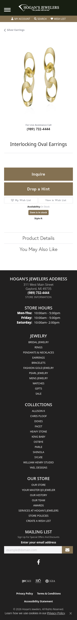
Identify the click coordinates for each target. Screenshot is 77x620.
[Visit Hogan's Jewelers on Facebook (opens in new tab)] (38, 562)
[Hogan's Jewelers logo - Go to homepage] (38, 8)
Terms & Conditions (49, 593)
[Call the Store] (38, 293)
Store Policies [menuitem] (39, 515)
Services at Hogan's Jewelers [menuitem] (39, 510)
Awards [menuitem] (38, 505)
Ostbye (38, 442)
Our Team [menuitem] (38, 500)
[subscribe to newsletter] (67, 550)
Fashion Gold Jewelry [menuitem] (38, 368)
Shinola (38, 452)
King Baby (38, 436)
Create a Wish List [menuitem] (38, 521)
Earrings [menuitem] (38, 357)
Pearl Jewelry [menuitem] (38, 373)
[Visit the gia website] (50, 581)
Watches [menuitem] (38, 383)
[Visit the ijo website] (26, 581)
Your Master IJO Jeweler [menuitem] (38, 490)
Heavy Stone (38, 431)
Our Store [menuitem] (38, 485)
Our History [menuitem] (38, 495)
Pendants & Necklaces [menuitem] (38, 352)
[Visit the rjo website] (38, 581)
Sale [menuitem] (38, 393)
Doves (38, 421)
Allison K (38, 411)
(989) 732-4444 (38, 129)
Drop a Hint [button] (38, 189)
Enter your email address (38, 542)
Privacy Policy (24, 593)
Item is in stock (38, 212)
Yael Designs (38, 467)
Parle (38, 447)
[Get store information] (38, 297)
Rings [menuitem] (38, 347)
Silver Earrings (16, 30)
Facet (38, 426)
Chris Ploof (38, 416)
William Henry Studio (38, 462)
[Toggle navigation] (7, 10)
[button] (20, 19)
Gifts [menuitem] (38, 388)
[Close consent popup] (70, 613)
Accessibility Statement (38, 601)
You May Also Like (38, 249)
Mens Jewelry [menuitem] (38, 378)
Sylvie (39, 457)
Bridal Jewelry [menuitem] (38, 342)
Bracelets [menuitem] (38, 363)
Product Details (38, 238)
